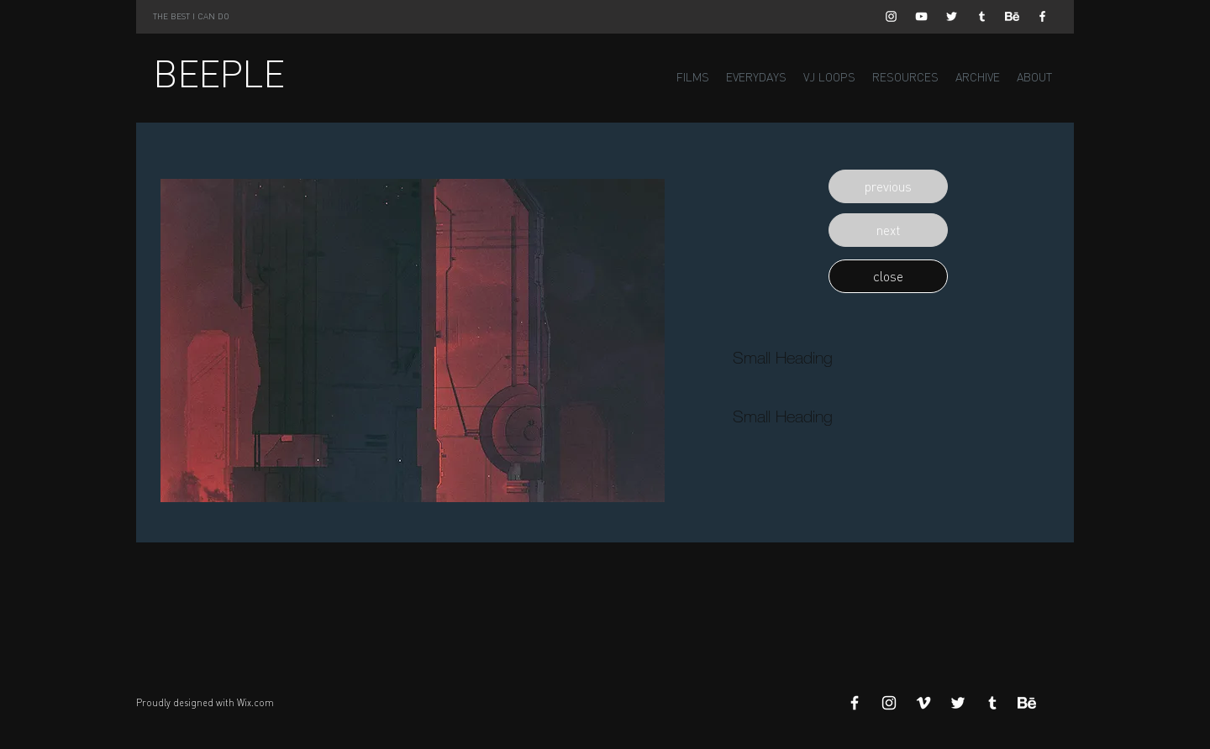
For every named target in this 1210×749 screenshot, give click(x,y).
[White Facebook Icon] (1042, 16)
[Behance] (1012, 16)
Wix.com (255, 703)
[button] (888, 186)
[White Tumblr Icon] (982, 16)
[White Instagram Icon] (891, 16)
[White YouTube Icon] (921, 16)
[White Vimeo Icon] (923, 703)
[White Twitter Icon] (951, 16)
